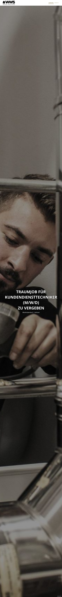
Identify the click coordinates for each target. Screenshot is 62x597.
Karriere (51, 2)
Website (56, 2)
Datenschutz (59, 596)
